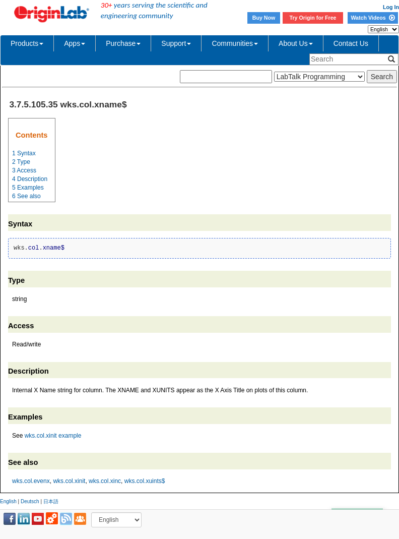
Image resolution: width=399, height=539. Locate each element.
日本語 (50, 501)
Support (176, 43)
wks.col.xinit (69, 481)
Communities (235, 43)
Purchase (123, 43)
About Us (296, 43)
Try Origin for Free (313, 18)
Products (27, 43)
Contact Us (351, 43)
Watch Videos (372, 18)
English (8, 501)
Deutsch (30, 501)
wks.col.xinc (105, 481)
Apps (74, 43)
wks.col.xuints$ (144, 481)
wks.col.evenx (31, 481)
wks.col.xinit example (53, 435)
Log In (391, 7)
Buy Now (264, 18)
